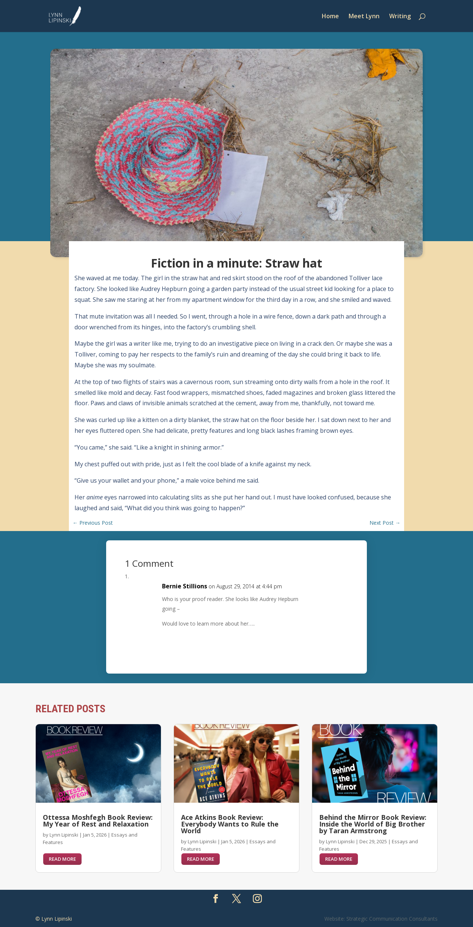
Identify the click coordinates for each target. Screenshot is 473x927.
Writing (400, 16)
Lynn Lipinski (64, 834)
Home (330, 16)
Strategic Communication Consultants (392, 918)
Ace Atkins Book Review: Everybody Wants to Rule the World (230, 824)
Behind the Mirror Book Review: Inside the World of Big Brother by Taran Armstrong (372, 824)
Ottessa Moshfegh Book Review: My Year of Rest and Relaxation (98, 820)
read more (62, 859)
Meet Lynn (364, 16)
